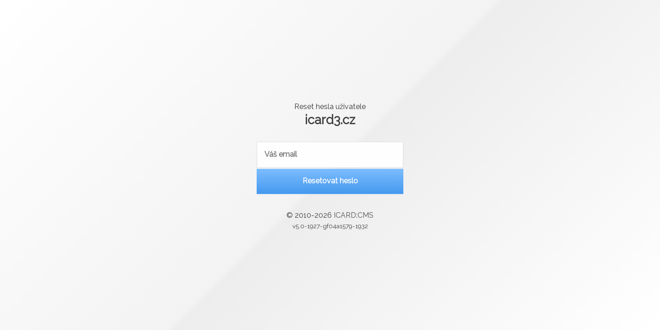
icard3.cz (330, 119)
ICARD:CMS (354, 216)
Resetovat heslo (330, 182)
